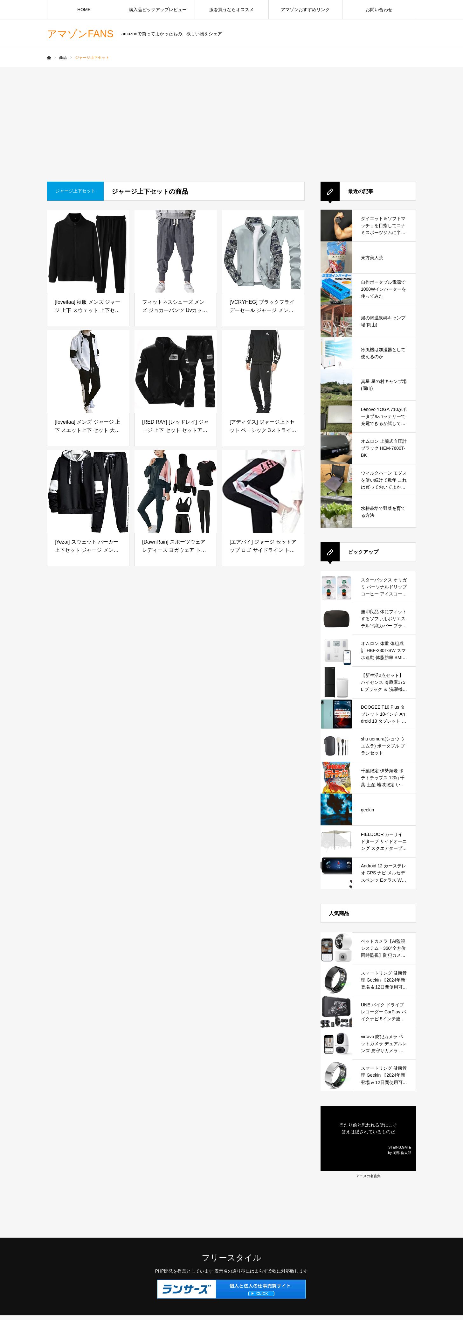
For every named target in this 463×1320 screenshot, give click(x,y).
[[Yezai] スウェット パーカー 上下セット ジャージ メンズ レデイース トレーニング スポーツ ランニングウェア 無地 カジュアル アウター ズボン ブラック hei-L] (88, 491)
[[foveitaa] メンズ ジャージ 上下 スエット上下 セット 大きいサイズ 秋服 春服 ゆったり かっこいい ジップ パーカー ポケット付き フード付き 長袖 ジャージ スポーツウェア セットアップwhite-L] (88, 371)
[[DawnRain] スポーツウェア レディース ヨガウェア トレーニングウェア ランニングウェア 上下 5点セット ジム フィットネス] (176, 491)
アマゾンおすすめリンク (305, 9)
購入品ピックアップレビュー (158, 9)
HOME (84, 9)
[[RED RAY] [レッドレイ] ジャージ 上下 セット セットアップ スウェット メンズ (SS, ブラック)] (176, 371)
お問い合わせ (379, 9)
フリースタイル (231, 1257)
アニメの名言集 (368, 1176)
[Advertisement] (231, 114)
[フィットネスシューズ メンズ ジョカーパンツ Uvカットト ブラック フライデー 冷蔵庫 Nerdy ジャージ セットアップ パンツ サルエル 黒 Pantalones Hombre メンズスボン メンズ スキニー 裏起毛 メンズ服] (176, 251)
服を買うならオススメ (231, 9)
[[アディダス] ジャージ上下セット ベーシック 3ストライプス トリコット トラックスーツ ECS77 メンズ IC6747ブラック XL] (263, 371)
